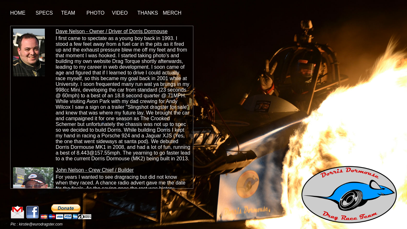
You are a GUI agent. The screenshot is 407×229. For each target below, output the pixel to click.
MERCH (172, 13)
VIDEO (120, 13)
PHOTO (95, 13)
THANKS (147, 13)
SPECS (44, 13)
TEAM (68, 13)
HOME (17, 13)
